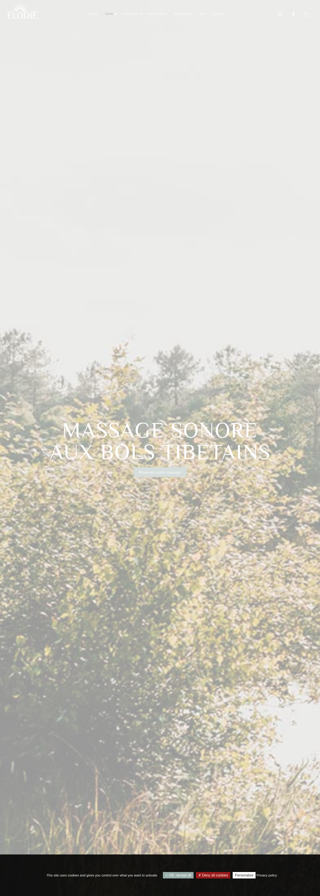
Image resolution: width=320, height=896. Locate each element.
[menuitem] (92, 13)
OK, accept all (178, 875)
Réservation (183, 13)
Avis (202, 13)
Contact (218, 13)
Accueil (92, 13)
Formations (130, 13)
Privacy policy (267, 875)
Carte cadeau (157, 13)
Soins (109, 13)
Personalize (244, 875)
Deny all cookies (213, 875)
